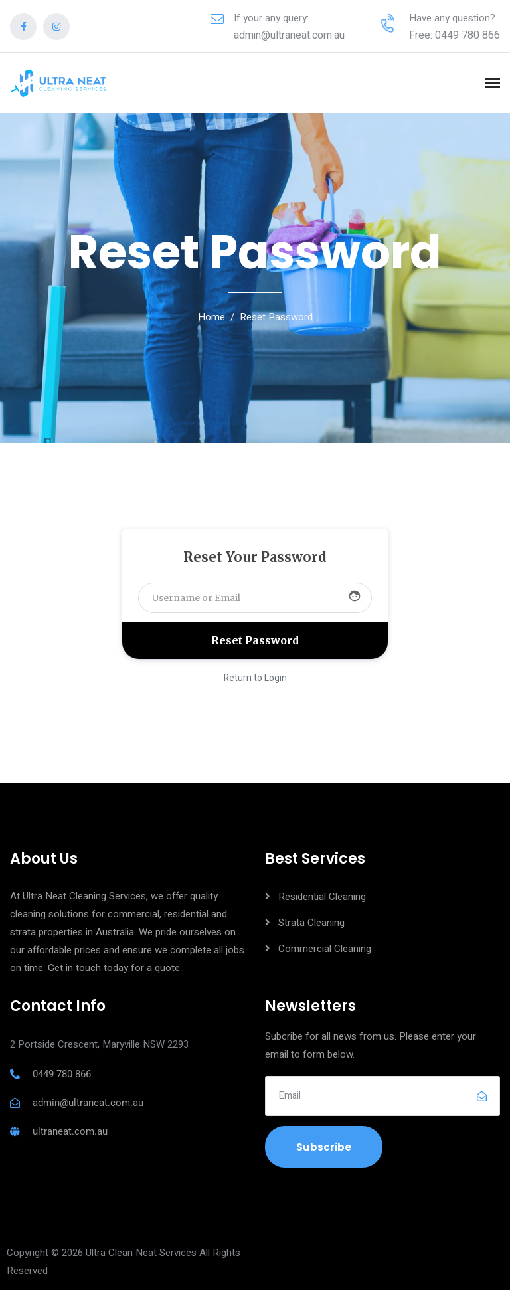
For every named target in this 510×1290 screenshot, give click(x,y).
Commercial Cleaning (324, 948)
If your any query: (271, 18)
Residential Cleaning (322, 896)
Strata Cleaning (311, 922)
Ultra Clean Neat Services (141, 1252)
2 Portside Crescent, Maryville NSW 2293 (99, 1044)
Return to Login (255, 678)
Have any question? (452, 18)
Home (211, 317)
